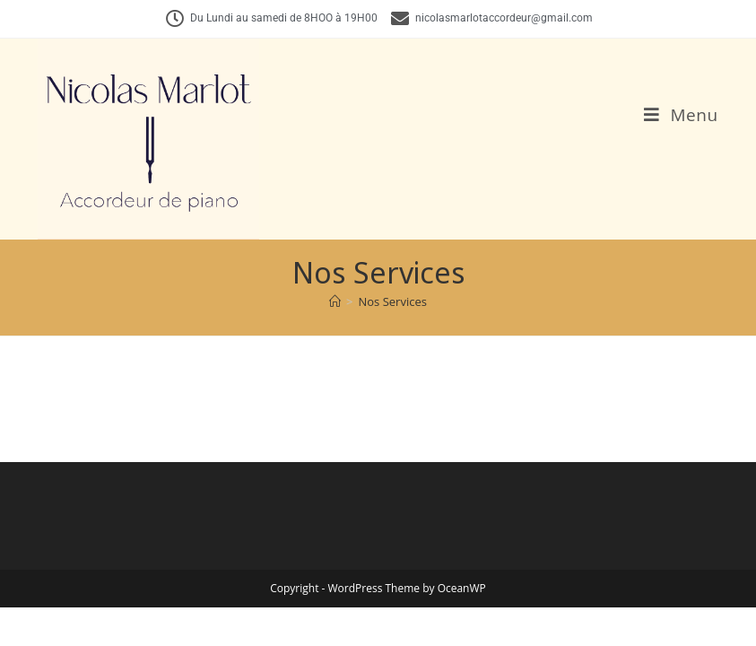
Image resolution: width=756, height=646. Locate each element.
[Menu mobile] (681, 115)
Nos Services (393, 301)
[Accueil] (335, 301)
